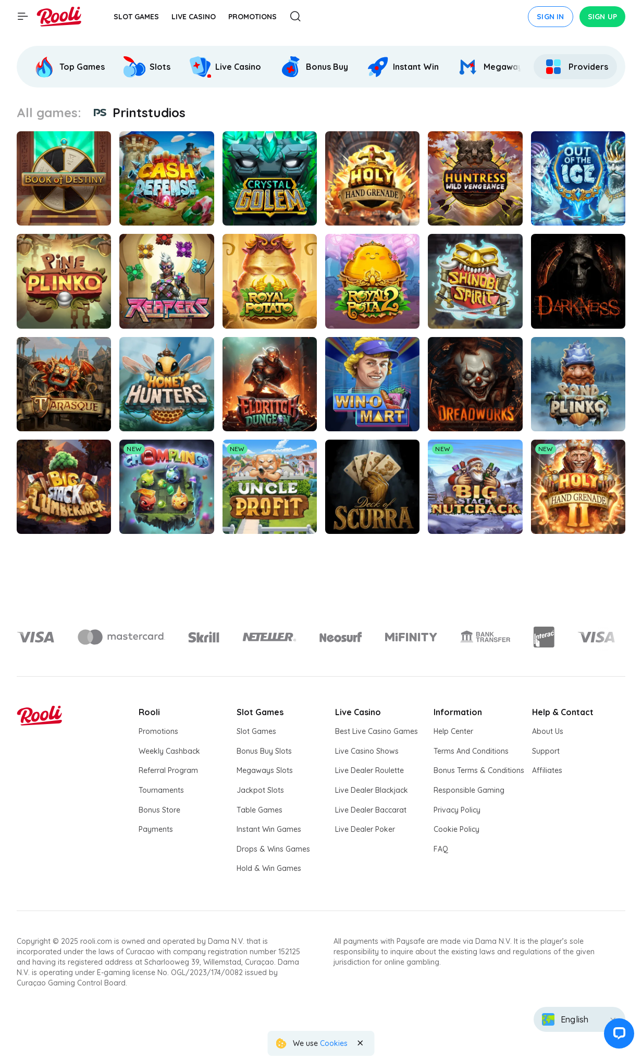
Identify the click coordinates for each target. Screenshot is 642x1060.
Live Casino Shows (367, 751)
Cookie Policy (456, 829)
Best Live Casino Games (376, 731)
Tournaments (161, 790)
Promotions (158, 731)
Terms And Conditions (471, 751)
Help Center (453, 731)
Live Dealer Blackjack (371, 790)
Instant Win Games (269, 829)
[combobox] (579, 1019)
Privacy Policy (457, 810)
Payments (156, 829)
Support (546, 751)
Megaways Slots (265, 770)
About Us (547, 731)
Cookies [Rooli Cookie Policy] (334, 1043)
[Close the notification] (360, 1043)
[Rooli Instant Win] (403, 66)
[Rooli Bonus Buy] (313, 66)
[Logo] (121, 637)
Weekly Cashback (169, 751)
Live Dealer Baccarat (370, 810)
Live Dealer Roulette (369, 770)
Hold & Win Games (269, 868)
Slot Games (256, 731)
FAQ (441, 849)
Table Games (259, 810)
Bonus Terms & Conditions (479, 770)
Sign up (602, 16)
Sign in (550, 16)
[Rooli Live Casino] (225, 66)
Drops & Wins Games (273, 849)
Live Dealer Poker (365, 829)
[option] (70, 66)
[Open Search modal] (295, 16)
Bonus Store (159, 810)
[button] (618, 1036)
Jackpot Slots (260, 790)
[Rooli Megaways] (492, 66)
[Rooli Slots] (147, 66)
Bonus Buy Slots (264, 751)
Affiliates (547, 770)
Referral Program (168, 770)
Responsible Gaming (469, 790)
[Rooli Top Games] (69, 66)
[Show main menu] (23, 16)
